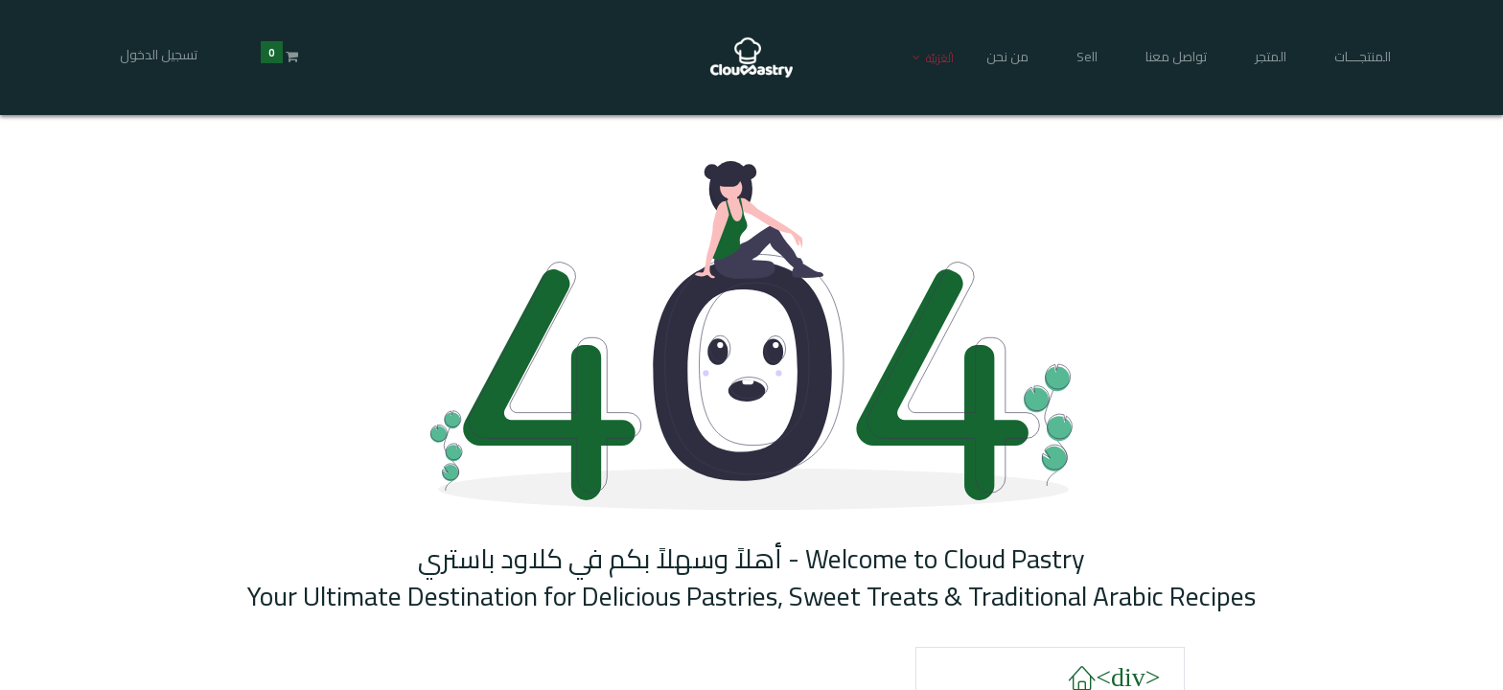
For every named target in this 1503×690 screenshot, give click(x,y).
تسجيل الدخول (165, 54)
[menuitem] (1356, 57)
